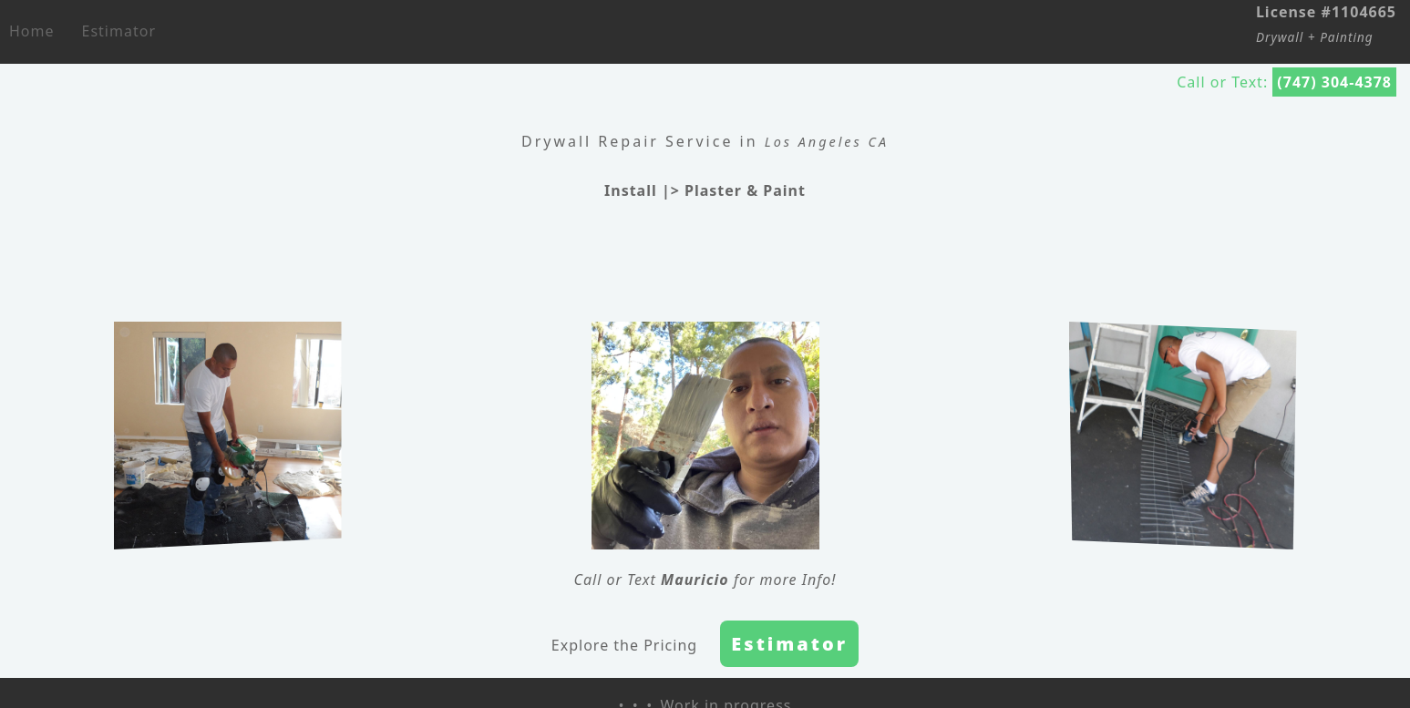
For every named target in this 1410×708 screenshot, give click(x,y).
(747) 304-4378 (1334, 82)
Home (32, 31)
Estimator (119, 31)
